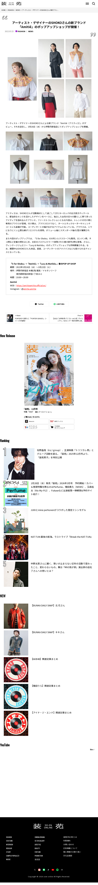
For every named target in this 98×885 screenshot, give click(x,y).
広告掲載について (71, 849)
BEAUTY (38, 849)
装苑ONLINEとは (71, 837)
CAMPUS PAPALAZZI (13, 857)
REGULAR (9, 849)
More (91, 749)
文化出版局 (68, 857)
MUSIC (8, 861)
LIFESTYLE (38, 845)
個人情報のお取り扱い (73, 853)
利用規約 (67, 841)
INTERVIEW (10, 845)
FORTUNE (38, 853)
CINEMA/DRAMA (41, 837)
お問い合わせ (69, 845)
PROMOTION (39, 857)
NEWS (30, 31)
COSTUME (10, 841)
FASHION (21, 31)
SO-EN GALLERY (41, 841)
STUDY (8, 853)
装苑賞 (38, 861)
